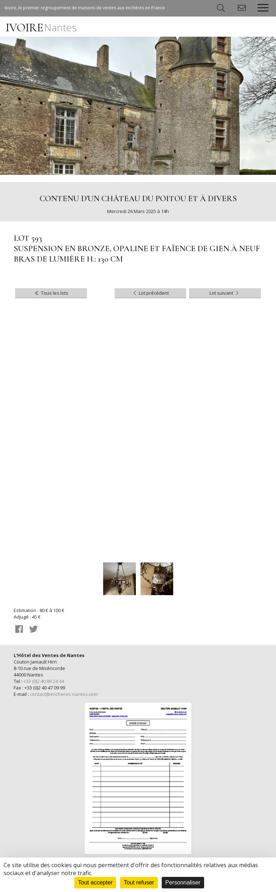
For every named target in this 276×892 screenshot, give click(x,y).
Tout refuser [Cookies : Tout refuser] (139, 882)
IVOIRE (41, 28)
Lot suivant (225, 293)
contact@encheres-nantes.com (64, 694)
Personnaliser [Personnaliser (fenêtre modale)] (183, 882)
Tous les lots (51, 293)
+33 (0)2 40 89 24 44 (43, 681)
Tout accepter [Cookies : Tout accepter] (95, 882)
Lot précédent (150, 293)
